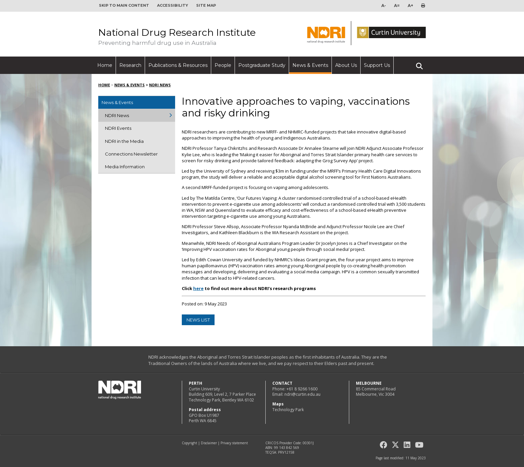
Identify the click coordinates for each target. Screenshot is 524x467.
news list (198, 319)
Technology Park (288, 409)
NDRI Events (118, 128)
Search (419, 63)
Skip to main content (124, 5)
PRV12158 (286, 452)
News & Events (310, 65)
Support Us (377, 65)
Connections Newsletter (131, 154)
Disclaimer (209, 443)
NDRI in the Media (124, 141)
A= (397, 5)
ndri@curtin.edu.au (302, 394)
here (198, 288)
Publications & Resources (178, 65)
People (223, 65)
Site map (206, 5)
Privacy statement (234, 443)
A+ (410, 5)
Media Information (125, 166)
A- (383, 5)
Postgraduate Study (261, 65)
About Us (346, 65)
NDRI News (160, 84)
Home (104, 65)
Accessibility (172, 5)
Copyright (189, 443)
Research (130, 65)
